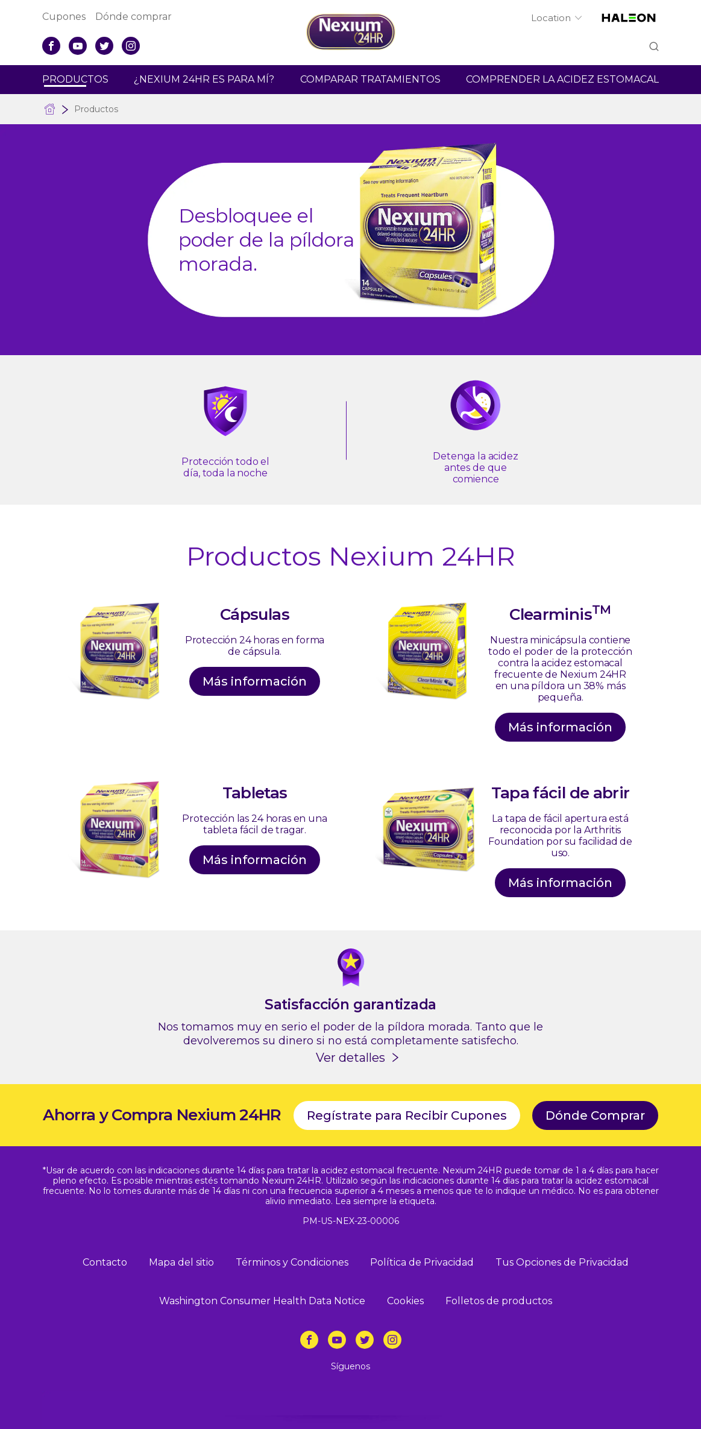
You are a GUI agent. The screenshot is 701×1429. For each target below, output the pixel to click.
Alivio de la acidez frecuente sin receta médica (50, 109)
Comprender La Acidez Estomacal (562, 79)
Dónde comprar (133, 16)
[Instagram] (131, 46)
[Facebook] (51, 46)
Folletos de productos (498, 1301)
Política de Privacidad (422, 1262)
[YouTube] (78, 46)
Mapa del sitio (181, 1262)
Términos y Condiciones (292, 1262)
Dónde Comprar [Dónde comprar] (595, 1115)
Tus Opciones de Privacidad (562, 1262)
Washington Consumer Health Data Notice (262, 1301)
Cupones (64, 16)
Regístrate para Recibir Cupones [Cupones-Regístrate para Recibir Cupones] (407, 1115)
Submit (653, 47)
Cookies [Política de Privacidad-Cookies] (405, 1301)
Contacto (105, 1262)
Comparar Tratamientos (370, 79)
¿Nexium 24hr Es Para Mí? (204, 79)
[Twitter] (104, 46)
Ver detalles (350, 1057)
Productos (75, 79)
